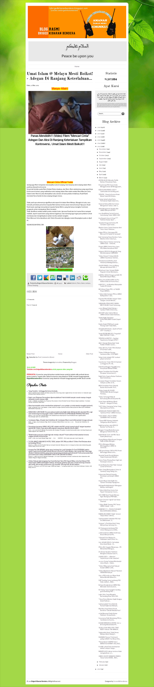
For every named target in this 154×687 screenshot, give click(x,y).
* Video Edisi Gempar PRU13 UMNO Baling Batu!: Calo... (110, 295)
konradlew (58, 362)
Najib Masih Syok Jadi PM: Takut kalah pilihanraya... (109, 435)
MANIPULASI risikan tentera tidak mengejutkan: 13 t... (110, 652)
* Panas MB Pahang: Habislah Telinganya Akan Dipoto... (108, 421)
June (100, 168)
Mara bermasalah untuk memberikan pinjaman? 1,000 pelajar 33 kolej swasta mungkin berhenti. (60, 406)
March (101, 178)
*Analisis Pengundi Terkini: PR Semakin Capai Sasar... (108, 224)
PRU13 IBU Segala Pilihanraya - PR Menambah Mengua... (110, 548)
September (103, 159)
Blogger (73, 362)
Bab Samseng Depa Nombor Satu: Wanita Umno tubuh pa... (110, 238)
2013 (99, 146)
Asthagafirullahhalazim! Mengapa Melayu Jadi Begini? (110, 486)
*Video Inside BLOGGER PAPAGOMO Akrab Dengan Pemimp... (108, 392)
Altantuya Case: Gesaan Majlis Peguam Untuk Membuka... (109, 271)
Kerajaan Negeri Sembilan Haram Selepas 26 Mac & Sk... (110, 382)
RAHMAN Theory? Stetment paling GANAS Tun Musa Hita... (110, 638)
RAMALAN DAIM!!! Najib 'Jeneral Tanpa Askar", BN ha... (110, 515)
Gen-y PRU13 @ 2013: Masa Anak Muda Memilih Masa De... (109, 576)
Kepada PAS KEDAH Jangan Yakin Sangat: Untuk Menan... (110, 299)
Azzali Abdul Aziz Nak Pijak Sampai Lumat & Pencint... (110, 466)
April (100, 174)
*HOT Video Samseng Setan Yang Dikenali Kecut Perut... (110, 407)
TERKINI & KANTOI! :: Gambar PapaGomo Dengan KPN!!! (108, 339)
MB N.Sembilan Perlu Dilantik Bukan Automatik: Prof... (108, 386)
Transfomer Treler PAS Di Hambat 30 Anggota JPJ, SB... (110, 363)
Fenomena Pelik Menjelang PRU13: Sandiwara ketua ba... (110, 619)
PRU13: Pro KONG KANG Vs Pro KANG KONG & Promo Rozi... (109, 280)
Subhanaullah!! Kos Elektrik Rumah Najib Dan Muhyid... (108, 605)
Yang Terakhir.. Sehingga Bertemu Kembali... (43, 391)
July (100, 165)
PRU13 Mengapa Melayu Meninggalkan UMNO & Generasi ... (107, 446)
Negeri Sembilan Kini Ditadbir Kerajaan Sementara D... (108, 372)
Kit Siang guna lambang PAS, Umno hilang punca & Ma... (108, 529)
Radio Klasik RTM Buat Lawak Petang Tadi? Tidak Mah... (108, 325)
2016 (99, 137)
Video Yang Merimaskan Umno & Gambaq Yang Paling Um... (110, 470)
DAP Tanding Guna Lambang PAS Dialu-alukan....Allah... (110, 581)
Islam (83, 283)
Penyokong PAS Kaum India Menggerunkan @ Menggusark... (110, 186)
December (102, 149)
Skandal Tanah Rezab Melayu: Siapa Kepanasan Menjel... (109, 456)
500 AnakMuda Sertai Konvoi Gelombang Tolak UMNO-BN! (109, 214)
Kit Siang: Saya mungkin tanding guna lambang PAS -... (110, 590)
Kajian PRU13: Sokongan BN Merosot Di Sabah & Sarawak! (110, 233)
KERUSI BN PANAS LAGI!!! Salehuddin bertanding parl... (109, 190)
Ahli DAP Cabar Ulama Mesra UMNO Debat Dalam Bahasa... (109, 314)
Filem (78, 283)
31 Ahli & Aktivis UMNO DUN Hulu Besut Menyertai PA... (110, 534)
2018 (99, 131)
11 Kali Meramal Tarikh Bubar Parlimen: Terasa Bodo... (108, 614)
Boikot (74, 283)
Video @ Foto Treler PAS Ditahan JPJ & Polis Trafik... (110, 348)
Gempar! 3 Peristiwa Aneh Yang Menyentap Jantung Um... (109, 524)
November (103, 152)
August (101, 162)
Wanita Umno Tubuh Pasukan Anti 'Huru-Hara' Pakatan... (110, 228)
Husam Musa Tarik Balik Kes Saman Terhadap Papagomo (109, 481)
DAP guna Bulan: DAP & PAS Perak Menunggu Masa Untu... (110, 451)
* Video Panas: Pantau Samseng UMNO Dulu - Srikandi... (109, 243)
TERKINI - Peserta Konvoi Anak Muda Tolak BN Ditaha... (109, 195)
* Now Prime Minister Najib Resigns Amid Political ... (110, 600)
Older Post (89, 354)
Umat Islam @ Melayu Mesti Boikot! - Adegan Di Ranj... (108, 402)
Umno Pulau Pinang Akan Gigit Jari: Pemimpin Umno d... (110, 461)
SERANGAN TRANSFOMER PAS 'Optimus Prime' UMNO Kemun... (110, 412)
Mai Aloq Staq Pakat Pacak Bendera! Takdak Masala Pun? (110, 609)
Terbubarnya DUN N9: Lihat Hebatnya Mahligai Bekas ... (109, 261)
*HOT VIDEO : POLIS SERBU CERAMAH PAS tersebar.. (108, 417)
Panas (30, 285)
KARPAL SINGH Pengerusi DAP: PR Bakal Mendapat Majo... (110, 276)
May (100, 171)
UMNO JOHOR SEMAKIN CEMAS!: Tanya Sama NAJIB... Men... (110, 657)
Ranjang (35, 285)
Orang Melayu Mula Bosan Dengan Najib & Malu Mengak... (110, 440)
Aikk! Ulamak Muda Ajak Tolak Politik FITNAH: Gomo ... (109, 344)
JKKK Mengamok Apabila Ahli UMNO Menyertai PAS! (108, 209)
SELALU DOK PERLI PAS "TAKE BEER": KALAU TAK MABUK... (109, 628)
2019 (99, 127)
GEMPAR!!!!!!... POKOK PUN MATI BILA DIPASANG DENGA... (110, 510)
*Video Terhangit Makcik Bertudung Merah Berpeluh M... (110, 398)
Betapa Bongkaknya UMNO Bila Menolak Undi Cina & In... (109, 586)
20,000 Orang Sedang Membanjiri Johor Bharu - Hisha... (110, 562)
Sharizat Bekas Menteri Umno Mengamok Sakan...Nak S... (109, 205)
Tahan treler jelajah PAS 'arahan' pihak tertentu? (109, 358)
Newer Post (31, 354)
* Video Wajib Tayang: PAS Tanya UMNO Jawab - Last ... (109, 505)
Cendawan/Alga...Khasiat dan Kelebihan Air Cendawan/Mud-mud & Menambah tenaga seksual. (60, 420)
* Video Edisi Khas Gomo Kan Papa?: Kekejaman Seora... (108, 491)
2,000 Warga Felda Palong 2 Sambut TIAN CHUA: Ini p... (108, 309)
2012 (99, 669)
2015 (99, 140)
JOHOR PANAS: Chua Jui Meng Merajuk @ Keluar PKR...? (109, 266)
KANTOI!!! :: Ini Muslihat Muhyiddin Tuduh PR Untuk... (110, 285)
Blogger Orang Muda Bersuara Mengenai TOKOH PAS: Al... (109, 431)
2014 (99, 143)
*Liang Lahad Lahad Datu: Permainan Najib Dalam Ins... (109, 200)
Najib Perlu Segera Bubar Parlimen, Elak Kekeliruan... (110, 377)
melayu (87, 283)
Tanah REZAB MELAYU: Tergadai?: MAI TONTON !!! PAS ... (110, 334)
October (102, 155)
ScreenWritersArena (120, 681)
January (102, 665)
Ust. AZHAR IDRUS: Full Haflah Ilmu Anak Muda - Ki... (109, 543)
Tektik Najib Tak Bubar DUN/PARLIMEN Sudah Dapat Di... (110, 319)
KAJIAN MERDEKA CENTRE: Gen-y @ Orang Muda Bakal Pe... (110, 624)
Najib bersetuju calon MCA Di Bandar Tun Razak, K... (108, 426)
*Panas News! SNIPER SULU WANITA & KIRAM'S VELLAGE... (110, 643)
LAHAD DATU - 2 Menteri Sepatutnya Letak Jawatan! (109, 557)
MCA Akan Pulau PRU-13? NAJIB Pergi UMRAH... (109, 290)
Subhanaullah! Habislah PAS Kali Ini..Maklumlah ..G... (109, 519)
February (102, 662)
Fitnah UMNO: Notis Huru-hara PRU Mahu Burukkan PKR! (109, 247)
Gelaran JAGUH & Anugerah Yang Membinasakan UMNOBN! (110, 252)
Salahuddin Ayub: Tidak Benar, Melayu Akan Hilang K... (109, 633)
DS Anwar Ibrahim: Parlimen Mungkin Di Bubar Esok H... (108, 553)
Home (77, 67)
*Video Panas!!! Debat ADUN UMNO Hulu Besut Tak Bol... (109, 257)
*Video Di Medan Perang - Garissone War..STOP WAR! (108, 353)
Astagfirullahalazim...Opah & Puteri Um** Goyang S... (110, 330)
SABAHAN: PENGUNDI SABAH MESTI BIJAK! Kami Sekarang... (110, 304)
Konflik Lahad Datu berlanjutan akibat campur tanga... (109, 647)
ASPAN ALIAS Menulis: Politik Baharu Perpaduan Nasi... (108, 181)
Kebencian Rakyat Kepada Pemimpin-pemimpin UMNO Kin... (109, 476)
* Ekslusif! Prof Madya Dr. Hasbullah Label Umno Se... (108, 538)
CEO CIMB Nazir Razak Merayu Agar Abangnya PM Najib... (109, 496)
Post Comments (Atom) (46, 357)
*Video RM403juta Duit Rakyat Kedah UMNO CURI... (109, 567)
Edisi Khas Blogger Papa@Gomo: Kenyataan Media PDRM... (109, 367)
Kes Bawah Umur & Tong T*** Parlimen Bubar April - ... (108, 219)
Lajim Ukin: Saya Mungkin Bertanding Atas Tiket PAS (108, 595)
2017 (99, 134)
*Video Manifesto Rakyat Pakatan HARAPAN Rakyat (110, 572)
